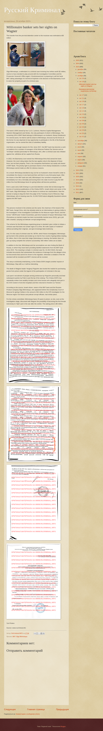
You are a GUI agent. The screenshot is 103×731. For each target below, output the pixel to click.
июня (80, 150)
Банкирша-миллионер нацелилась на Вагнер (87, 90)
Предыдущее (62, 709)
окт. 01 (81, 136)
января (80, 166)
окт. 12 (81, 111)
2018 (78, 183)
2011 (78, 192)
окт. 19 (81, 101)
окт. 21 (81, 98)
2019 (78, 180)
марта (80, 160)
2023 (78, 67)
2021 (78, 173)
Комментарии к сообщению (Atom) (28, 714)
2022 (78, 170)
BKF (14, 636)
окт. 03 (81, 130)
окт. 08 (81, 120)
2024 (78, 63)
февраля (81, 163)
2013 (78, 186)
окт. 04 (81, 127)
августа (80, 144)
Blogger (63, 726)
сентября (81, 140)
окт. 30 (81, 78)
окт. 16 (81, 108)
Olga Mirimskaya (21, 636)
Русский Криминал (32, 10)
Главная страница (36, 709)
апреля (80, 156)
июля (80, 147)
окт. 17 (81, 104)
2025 (78, 60)
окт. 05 (81, 124)
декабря (81, 69)
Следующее (10, 709)
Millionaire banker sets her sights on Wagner (87, 85)
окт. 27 (81, 95)
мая (79, 153)
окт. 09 (81, 117)
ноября (80, 72)
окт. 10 (81, 114)
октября (80, 76)
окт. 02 (81, 133)
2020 (78, 176)
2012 (78, 189)
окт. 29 (81, 81)
